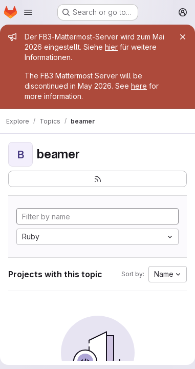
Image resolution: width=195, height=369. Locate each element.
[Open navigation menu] (28, 12)
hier (111, 47)
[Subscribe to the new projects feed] (97, 179)
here (139, 85)
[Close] (183, 37)
